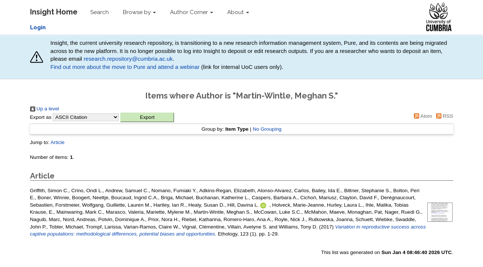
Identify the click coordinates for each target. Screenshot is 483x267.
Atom (421, 116)
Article (57, 142)
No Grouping (267, 129)
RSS (443, 116)
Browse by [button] (139, 12)
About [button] (238, 12)
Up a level (44, 108)
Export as (41, 117)
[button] (147, 117)
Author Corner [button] (191, 12)
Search (99, 12)
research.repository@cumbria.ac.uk (128, 59)
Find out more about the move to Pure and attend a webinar (125, 67)
